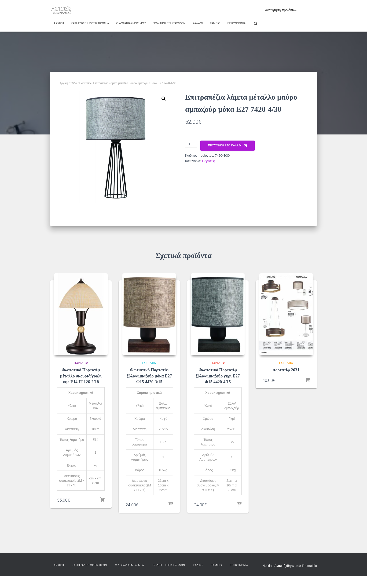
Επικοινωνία (237, 23)
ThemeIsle (309, 566)
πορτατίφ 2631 (286, 370)
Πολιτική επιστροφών (169, 23)
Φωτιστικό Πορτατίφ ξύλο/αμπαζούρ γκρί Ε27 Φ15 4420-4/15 (218, 376)
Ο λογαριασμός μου (131, 23)
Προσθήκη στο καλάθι (225, 145)
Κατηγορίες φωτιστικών (90, 23)
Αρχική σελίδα (68, 83)
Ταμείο (215, 23)
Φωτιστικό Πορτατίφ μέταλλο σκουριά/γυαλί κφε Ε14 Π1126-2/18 (81, 376)
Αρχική (59, 23)
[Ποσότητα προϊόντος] (191, 144)
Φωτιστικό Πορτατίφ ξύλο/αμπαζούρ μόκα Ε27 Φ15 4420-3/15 (149, 376)
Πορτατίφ (85, 83)
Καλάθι (197, 23)
